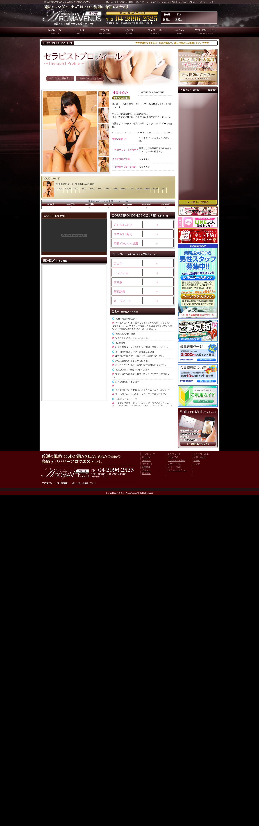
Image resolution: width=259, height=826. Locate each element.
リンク (210, 2)
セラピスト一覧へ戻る (60, 78)
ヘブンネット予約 (167, 2)
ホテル (202, 2)
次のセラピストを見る (90, 78)
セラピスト (147, 464)
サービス (146, 457)
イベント (146, 470)
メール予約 (151, 2)
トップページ (148, 454)
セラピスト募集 (126, 2)
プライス (146, 460)
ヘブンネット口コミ (187, 2)
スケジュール (174, 454)
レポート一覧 (174, 464)
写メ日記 (140, 2)
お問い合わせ (110, 2)
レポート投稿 (174, 467)
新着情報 (146, 467)
